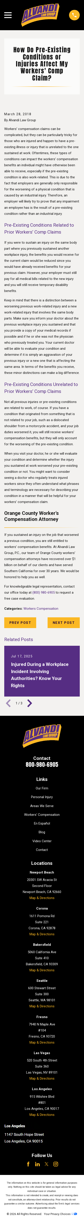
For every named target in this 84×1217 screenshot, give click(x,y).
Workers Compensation (40, 609)
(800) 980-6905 (43, 592)
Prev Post (20, 623)
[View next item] (30, 703)
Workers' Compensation (42, 815)
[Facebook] (28, 1164)
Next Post (64, 623)
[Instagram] (55, 1164)
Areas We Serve (42, 806)
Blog (42, 832)
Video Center (42, 841)
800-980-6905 (42, 765)
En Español (42, 823)
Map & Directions (42, 898)
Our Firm (42, 788)
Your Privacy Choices (60, 1214)
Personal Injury (42, 797)
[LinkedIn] (37, 1164)
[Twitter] (46, 1164)
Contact (42, 850)
